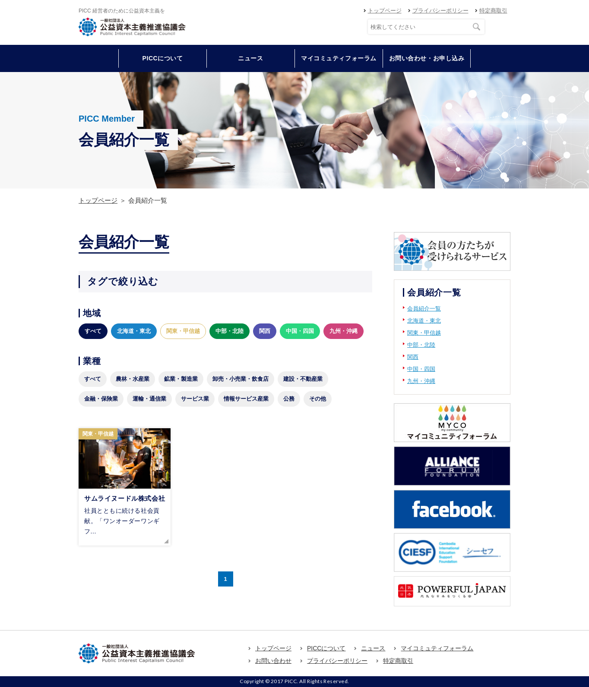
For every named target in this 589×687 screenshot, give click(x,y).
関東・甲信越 (183, 331)
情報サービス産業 (246, 398)
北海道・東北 (134, 331)
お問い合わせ (273, 660)
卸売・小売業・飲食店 (240, 379)
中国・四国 (300, 331)
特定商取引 (493, 10)
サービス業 (195, 398)
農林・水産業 (132, 379)
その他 (317, 398)
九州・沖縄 (343, 331)
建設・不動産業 (303, 379)
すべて (93, 331)
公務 (288, 398)
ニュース (250, 58)
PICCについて (326, 648)
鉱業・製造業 (181, 379)
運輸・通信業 (149, 398)
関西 (264, 331)
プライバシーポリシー (440, 10)
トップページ (385, 10)
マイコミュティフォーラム (339, 58)
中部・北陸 (229, 331)
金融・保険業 (101, 398)
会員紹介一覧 (424, 308)
